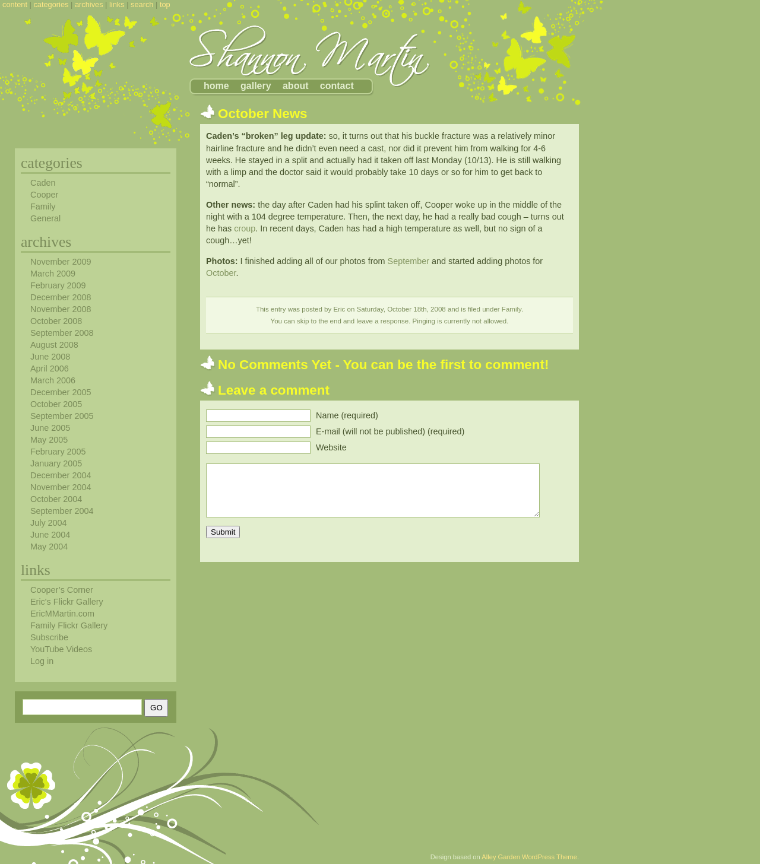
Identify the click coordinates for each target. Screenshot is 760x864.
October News (263, 113)
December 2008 (60, 297)
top (165, 4)
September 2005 (61, 416)
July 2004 (48, 523)
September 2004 (61, 511)
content (14, 4)
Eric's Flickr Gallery (66, 601)
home (216, 86)
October (221, 273)
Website (331, 447)
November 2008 (60, 309)
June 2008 (50, 356)
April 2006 (49, 368)
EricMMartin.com (62, 613)
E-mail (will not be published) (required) (390, 431)
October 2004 (56, 499)
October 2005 (56, 404)
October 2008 (56, 321)
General (45, 218)
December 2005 (60, 392)
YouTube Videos (61, 649)
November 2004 (60, 487)
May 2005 (49, 439)
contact (337, 86)
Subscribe (49, 637)
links (117, 4)
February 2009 (58, 285)
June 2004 (50, 534)
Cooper (44, 194)
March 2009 (52, 273)
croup (244, 228)
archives (89, 4)
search (142, 4)
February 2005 (58, 451)
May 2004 (49, 546)
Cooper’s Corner (61, 590)
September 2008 (61, 333)
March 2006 (52, 380)
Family (511, 309)
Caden (42, 183)
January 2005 (56, 463)
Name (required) (347, 415)
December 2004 (60, 475)
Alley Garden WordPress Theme (529, 856)
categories (50, 4)
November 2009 (60, 261)
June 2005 (50, 428)
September (408, 261)
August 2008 (54, 345)
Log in (41, 661)
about (296, 86)
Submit (223, 532)
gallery (255, 86)
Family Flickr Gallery (68, 625)
